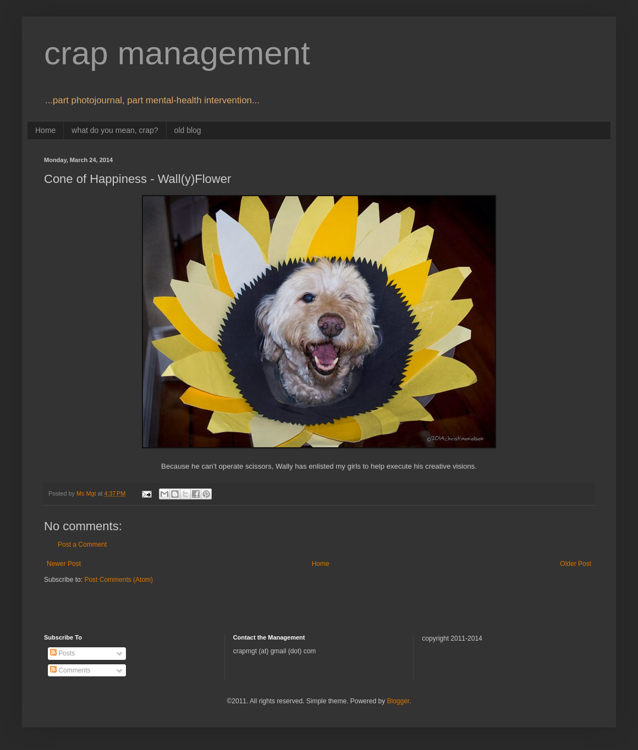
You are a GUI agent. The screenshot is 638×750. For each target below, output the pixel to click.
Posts (62, 653)
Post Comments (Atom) (118, 580)
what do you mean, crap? (115, 130)
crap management (177, 53)
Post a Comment (82, 544)
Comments (70, 670)
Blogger (398, 701)
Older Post (575, 564)
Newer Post (64, 564)
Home (45, 130)
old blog (187, 130)
